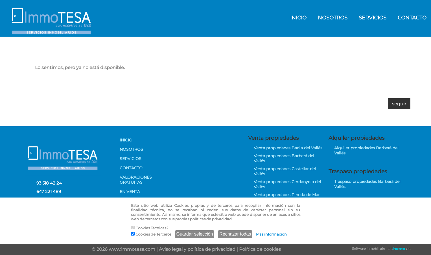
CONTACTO (131, 167)
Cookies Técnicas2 (149, 228)
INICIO (298, 18)
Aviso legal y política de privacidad (197, 249)
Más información (271, 234)
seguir (399, 104)
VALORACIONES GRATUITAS (136, 180)
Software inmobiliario (368, 248)
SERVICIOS (372, 18)
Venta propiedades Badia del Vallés (288, 147)
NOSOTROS (332, 18)
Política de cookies (260, 249)
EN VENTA (130, 191)
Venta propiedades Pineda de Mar (287, 194)
